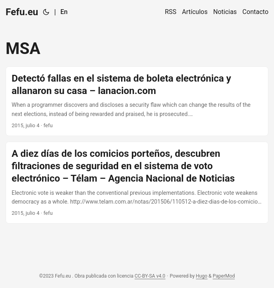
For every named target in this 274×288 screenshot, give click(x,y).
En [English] (64, 12)
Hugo (202, 276)
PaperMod (224, 276)
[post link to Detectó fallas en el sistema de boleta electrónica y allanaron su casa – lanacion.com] (137, 101)
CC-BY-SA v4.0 (150, 276)
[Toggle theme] (46, 12)
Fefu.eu (22, 12)
